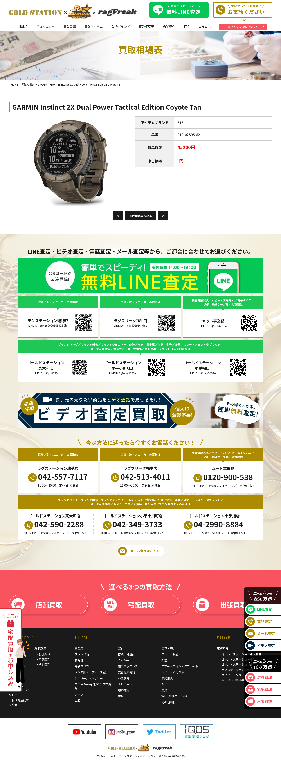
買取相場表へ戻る (140, 216)
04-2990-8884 (213, 524)
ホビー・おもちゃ (172, 672)
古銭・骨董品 (126, 654)
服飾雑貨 (123, 690)
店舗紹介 (169, 26)
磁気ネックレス (128, 666)
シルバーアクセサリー (89, 678)
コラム (203, 26)
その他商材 (168, 702)
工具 (164, 690)
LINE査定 (259, 609)
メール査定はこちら (139, 551)
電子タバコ (82, 666)
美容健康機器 (126, 672)
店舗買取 (36, 604)
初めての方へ (45, 26)
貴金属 (79, 648)
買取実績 (69, 26)
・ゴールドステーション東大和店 (240, 654)
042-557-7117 (58, 476)
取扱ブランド (121, 26)
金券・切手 (168, 648)
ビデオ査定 (261, 645)
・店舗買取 (43, 664)
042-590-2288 (54, 524)
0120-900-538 (223, 476)
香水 (121, 696)
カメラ (165, 684)
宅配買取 (129, 604)
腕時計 (79, 660)
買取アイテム (94, 26)
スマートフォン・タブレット (179, 666)
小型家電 (123, 678)
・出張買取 (43, 654)
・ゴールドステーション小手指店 (240, 659)
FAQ (187, 26)
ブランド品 (82, 654)
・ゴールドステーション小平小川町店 (243, 664)
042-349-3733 (132, 524)
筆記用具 (167, 678)
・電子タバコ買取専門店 (234, 680)
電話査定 (259, 621)
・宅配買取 (43, 659)
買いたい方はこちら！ (242, 27)
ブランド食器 (169, 654)
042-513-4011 (140, 476)
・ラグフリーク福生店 (233, 675)
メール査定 (261, 633)
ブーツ (79, 694)
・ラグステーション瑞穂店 (236, 670)
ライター (123, 660)
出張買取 (221, 604)
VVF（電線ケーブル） (175, 696)
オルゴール (125, 684)
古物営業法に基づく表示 (19, 702)
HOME (23, 26)
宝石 (121, 648)
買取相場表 (146, 26)
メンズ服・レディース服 (90, 672)
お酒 (77, 700)
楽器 (164, 660)
